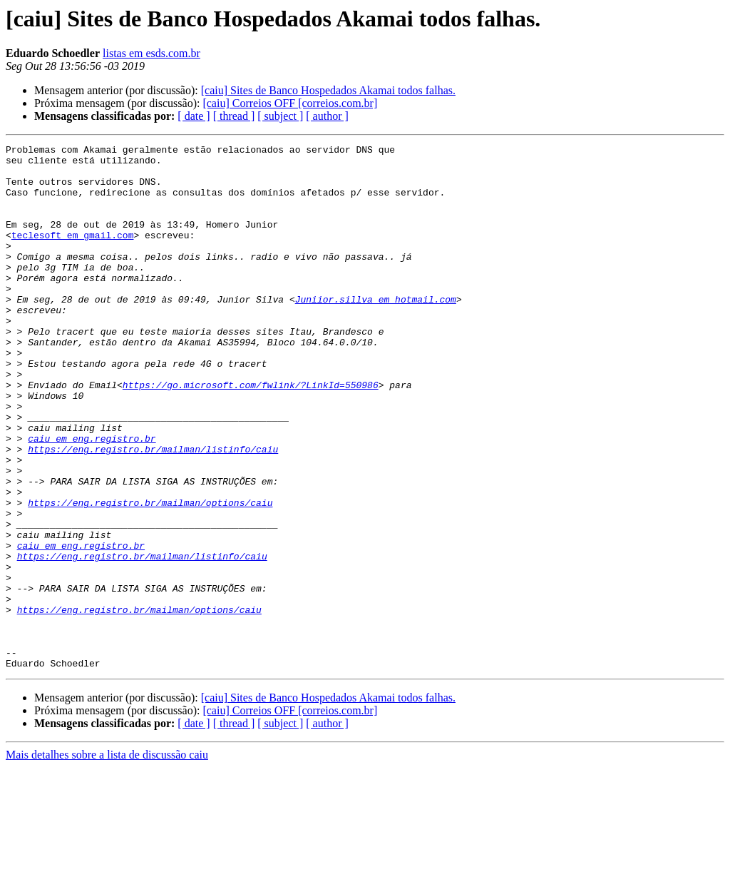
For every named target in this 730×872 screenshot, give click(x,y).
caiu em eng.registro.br (91, 498)
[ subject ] (280, 116)
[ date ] (194, 116)
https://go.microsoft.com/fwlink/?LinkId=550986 (251, 433)
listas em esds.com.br (151, 53)
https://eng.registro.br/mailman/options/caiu (150, 575)
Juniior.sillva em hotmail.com (375, 331)
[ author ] (327, 116)
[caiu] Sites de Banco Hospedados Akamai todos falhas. (328, 90)
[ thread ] (234, 116)
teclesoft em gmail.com (72, 254)
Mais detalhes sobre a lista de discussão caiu (107, 859)
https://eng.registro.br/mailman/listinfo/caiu (153, 511)
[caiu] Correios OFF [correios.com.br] (289, 103)
